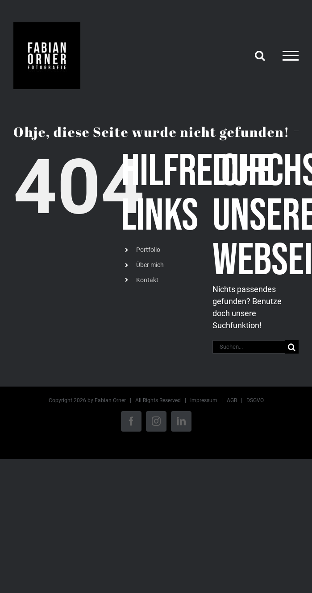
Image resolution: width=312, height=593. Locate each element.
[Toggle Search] (260, 55)
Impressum (203, 400)
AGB (232, 400)
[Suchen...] (248, 347)
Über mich (150, 264)
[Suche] (292, 347)
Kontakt (147, 280)
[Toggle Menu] (291, 56)
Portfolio (148, 249)
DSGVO (255, 400)
